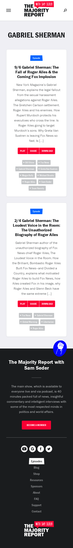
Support (36, 505)
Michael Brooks (47, 175)
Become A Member (36, 425)
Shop (36, 474)
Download (47, 151)
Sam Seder (46, 181)
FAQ (36, 499)
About (36, 492)
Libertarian (48, 321)
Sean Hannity (38, 188)
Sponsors (36, 486)
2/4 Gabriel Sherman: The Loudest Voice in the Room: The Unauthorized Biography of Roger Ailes (36, 227)
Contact (36, 511)
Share (33, 151)
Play (22, 151)
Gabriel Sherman (26, 169)
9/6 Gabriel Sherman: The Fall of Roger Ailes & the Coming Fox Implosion (36, 72)
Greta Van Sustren (48, 169)
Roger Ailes (30, 181)
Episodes (36, 461)
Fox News (44, 162)
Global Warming (29, 321)
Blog (36, 467)
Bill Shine (29, 162)
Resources (36, 480)
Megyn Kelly (27, 175)
